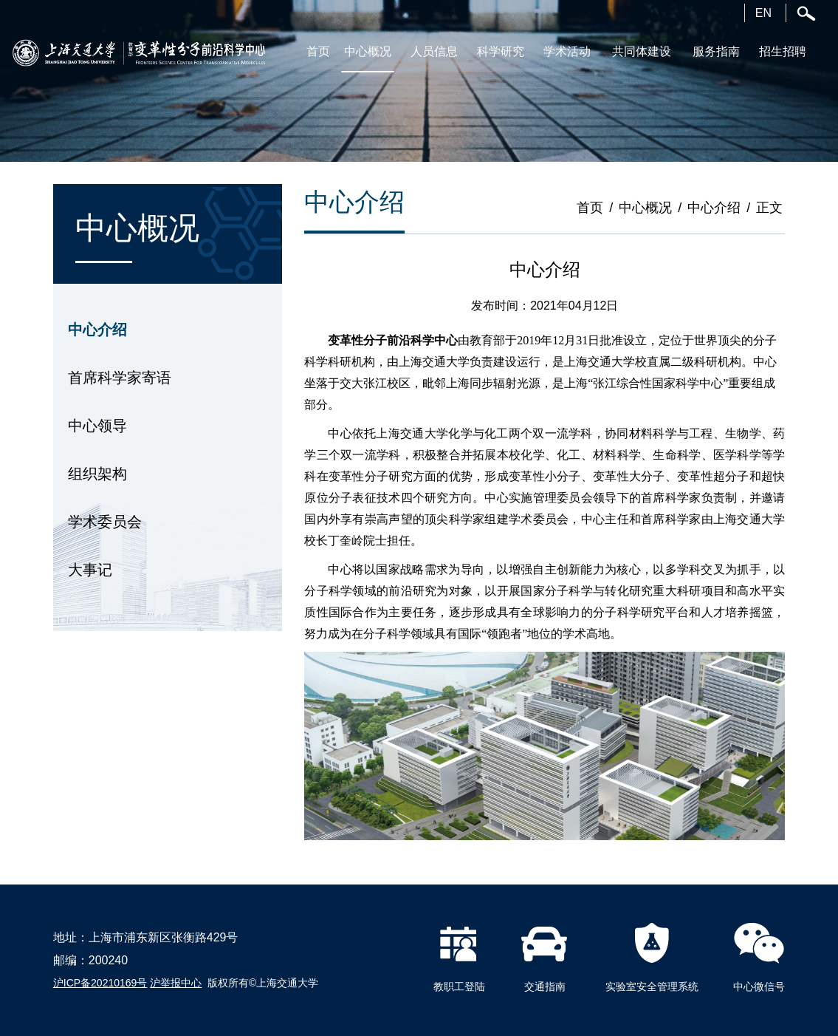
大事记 (90, 570)
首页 (590, 207)
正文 (769, 207)
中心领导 (97, 426)
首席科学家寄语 (119, 377)
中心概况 (645, 207)
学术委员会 (105, 522)
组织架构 (97, 474)
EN (763, 13)
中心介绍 (97, 329)
